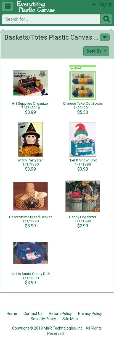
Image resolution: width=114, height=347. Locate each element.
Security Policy (43, 319)
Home (12, 313)
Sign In (102, 4)
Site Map (70, 319)
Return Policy (60, 313)
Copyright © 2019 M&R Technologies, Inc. (47, 328)
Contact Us (33, 313)
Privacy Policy (90, 313)
